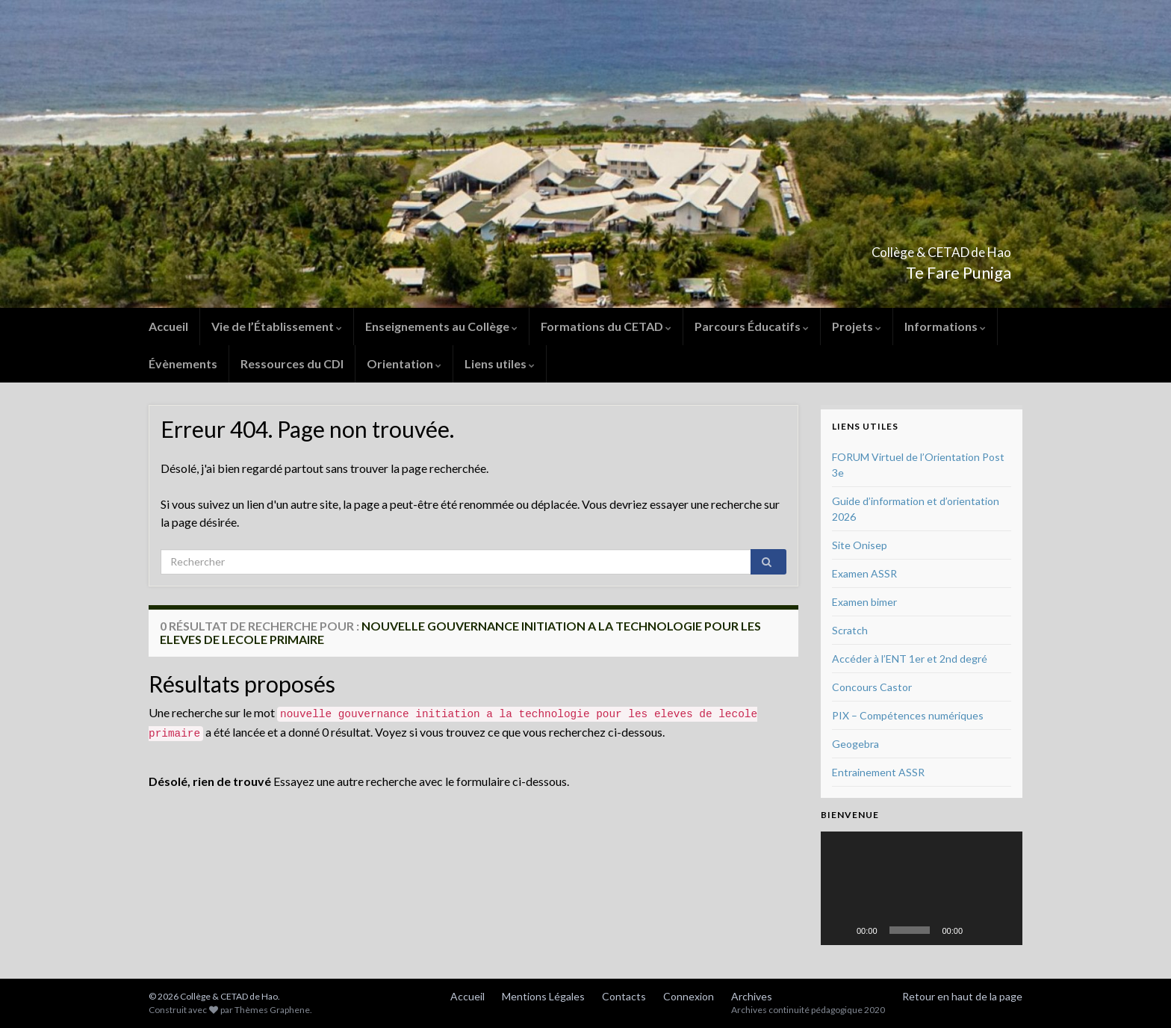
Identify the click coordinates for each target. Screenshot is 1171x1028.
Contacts (624, 996)
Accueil (168, 326)
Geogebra (855, 743)
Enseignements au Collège (441, 326)
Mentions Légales (543, 996)
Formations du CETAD (606, 326)
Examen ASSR (864, 573)
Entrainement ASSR (878, 772)
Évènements (183, 363)
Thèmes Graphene (272, 1009)
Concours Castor (872, 687)
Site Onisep (859, 545)
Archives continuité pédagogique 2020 (808, 1009)
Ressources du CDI (292, 363)
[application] (921, 888)
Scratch (850, 630)
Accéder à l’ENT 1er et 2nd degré (909, 658)
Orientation (404, 363)
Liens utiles (500, 363)
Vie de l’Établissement (276, 326)
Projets (856, 326)
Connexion (688, 996)
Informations (945, 326)
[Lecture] (840, 930)
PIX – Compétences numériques (908, 715)
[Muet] (979, 930)
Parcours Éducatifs (752, 326)
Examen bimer (864, 601)
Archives (751, 996)
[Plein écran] (1002, 930)
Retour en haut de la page (962, 996)
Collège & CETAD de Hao (890, 247)
